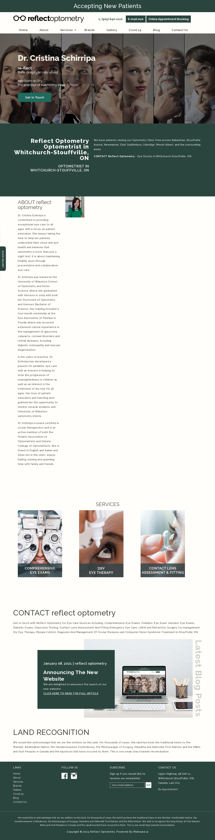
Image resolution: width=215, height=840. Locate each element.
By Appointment (168, 789)
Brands (17, 785)
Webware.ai (140, 831)
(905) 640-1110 (112, 19)
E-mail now (135, 19)
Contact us (180, 30)
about (44, 30)
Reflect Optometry (102, 831)
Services (66, 30)
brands (89, 30)
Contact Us (20, 801)
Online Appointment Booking (168, 19)
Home (23, 30)
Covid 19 (135, 30)
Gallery (111, 30)
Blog (156, 30)
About (16, 777)
